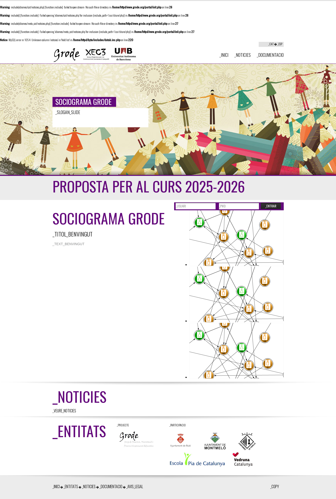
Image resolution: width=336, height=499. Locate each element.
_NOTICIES (242, 55)
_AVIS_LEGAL (134, 486)
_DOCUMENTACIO (270, 55)
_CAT (271, 44)
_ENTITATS (71, 486)
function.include (54, 7)
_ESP (279, 44)
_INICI (223, 55)
